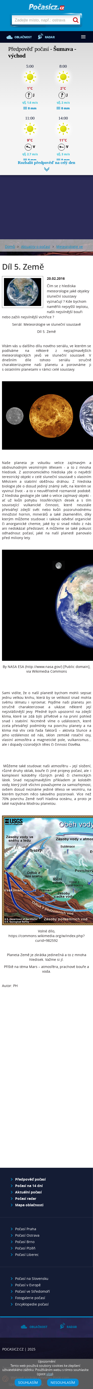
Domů (10, 246)
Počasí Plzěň (25, 1248)
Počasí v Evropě (28, 1285)
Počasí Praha (25, 1229)
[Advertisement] (46, 203)
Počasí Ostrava (27, 1235)
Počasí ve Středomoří (32, 1291)
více (49, 1374)
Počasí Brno (24, 1241)
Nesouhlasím (63, 1382)
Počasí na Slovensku (31, 1278)
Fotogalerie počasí (30, 1297)
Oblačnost (22, 37)
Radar (50, 37)
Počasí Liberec (27, 1254)
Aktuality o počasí (35, 246)
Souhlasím (28, 1382)
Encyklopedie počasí (32, 1304)
